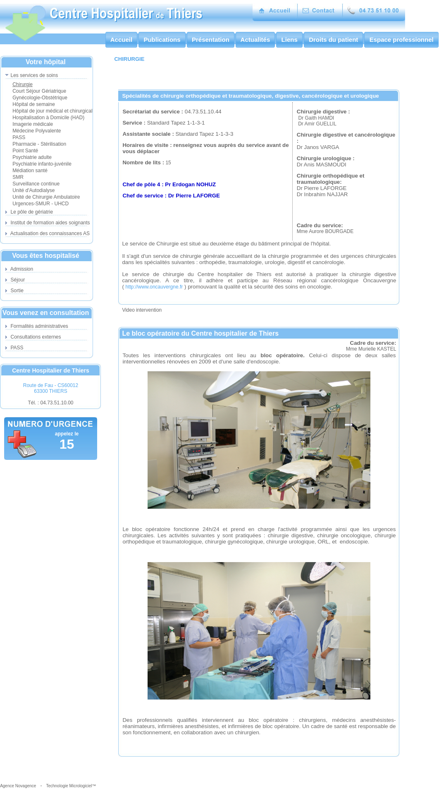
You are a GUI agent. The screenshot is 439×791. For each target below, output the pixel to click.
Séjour (15, 280)
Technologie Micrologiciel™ (71, 786)
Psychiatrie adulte (32, 157)
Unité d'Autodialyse (33, 190)
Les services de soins (31, 75)
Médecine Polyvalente (36, 131)
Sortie (14, 290)
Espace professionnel (401, 39)
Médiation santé (30, 170)
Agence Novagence (18, 786)
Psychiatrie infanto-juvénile (42, 164)
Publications (162, 39)
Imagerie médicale (32, 124)
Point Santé (25, 151)
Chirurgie (22, 84)
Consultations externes (33, 337)
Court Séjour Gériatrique (39, 91)
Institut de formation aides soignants (47, 223)
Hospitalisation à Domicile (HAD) (48, 117)
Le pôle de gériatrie (29, 212)
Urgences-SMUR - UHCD (40, 204)
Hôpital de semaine (33, 104)
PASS (18, 137)
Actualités (255, 39)
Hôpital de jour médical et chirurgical (52, 111)
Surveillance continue (36, 184)
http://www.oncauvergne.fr (154, 287)
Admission (19, 269)
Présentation (210, 39)
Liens (289, 39)
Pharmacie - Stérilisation (39, 144)
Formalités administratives (36, 326)
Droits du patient (333, 39)
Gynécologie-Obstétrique (39, 98)
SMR (18, 177)
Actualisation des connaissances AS (47, 233)
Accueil (121, 39)
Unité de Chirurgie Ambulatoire (46, 197)
